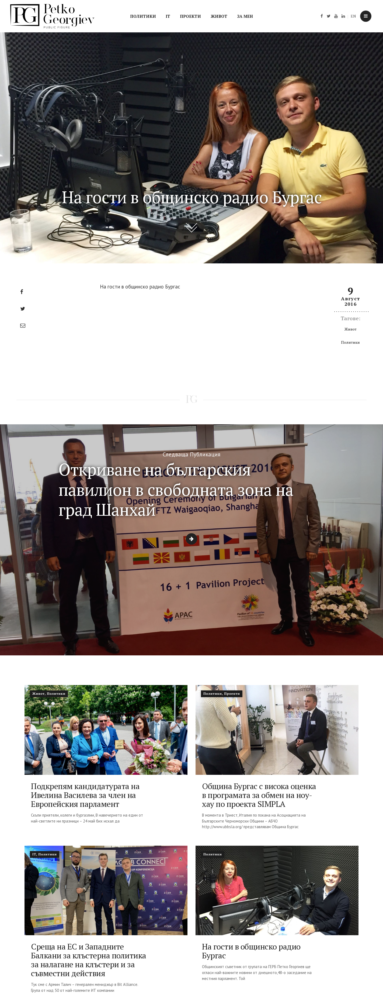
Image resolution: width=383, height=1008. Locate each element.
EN (353, 16)
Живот (219, 16)
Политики (143, 16)
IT (168, 16)
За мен (245, 16)
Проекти (190, 16)
